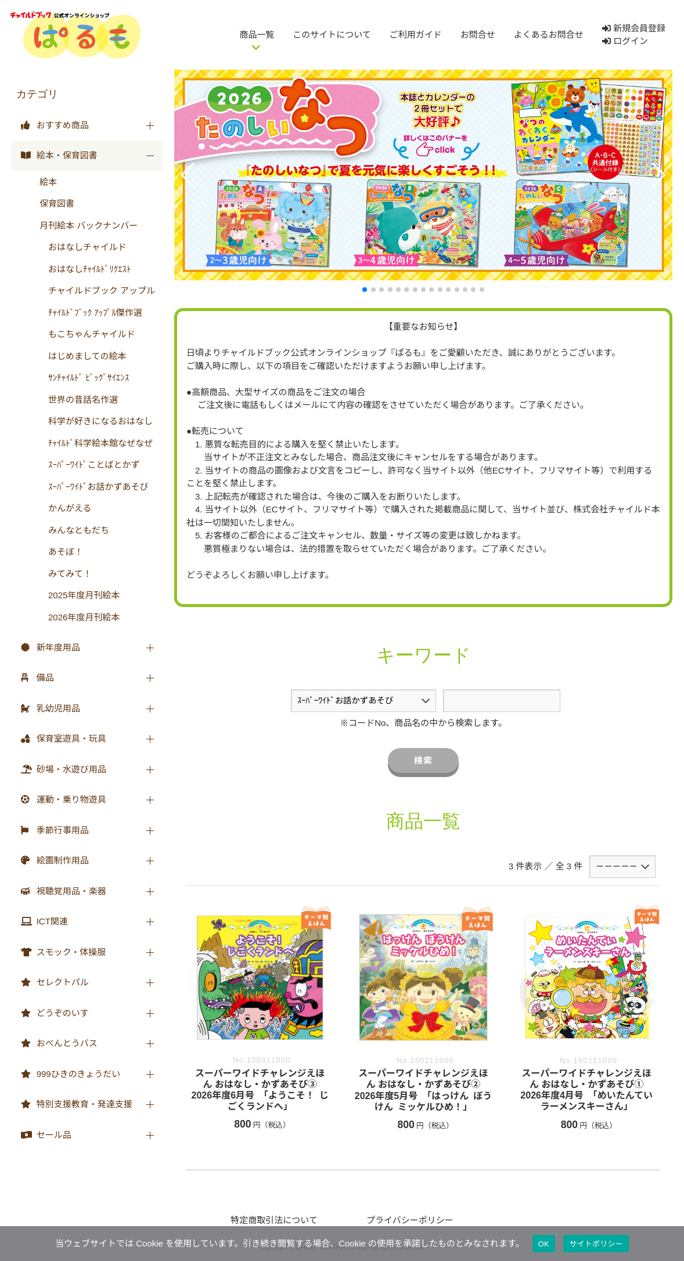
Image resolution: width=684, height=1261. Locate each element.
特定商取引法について (274, 1220)
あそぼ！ (61, 552)
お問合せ (477, 34)
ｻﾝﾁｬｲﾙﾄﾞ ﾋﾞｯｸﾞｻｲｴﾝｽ (84, 377)
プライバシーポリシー (409, 1220)
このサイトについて (332, 34)
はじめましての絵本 (83, 356)
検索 (423, 760)
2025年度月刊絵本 (79, 595)
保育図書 (56, 203)
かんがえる (65, 508)
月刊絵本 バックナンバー (88, 225)
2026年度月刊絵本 (79, 617)
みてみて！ (65, 574)
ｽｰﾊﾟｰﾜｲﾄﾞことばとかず (89, 464)
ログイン (625, 41)
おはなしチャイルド (83, 247)
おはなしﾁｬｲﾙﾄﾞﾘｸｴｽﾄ (85, 269)
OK (543, 1244)
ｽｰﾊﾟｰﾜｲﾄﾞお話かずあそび (94, 487)
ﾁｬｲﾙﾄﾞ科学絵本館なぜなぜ (96, 443)
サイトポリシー (596, 1244)
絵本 (48, 182)
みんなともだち (74, 530)
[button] (188, 175)
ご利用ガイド (416, 34)
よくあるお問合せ (549, 34)
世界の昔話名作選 (78, 399)
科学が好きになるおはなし (96, 421)
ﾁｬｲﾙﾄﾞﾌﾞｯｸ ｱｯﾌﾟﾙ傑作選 (90, 312)
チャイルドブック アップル (97, 290)
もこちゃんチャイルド (87, 334)
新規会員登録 (633, 28)
